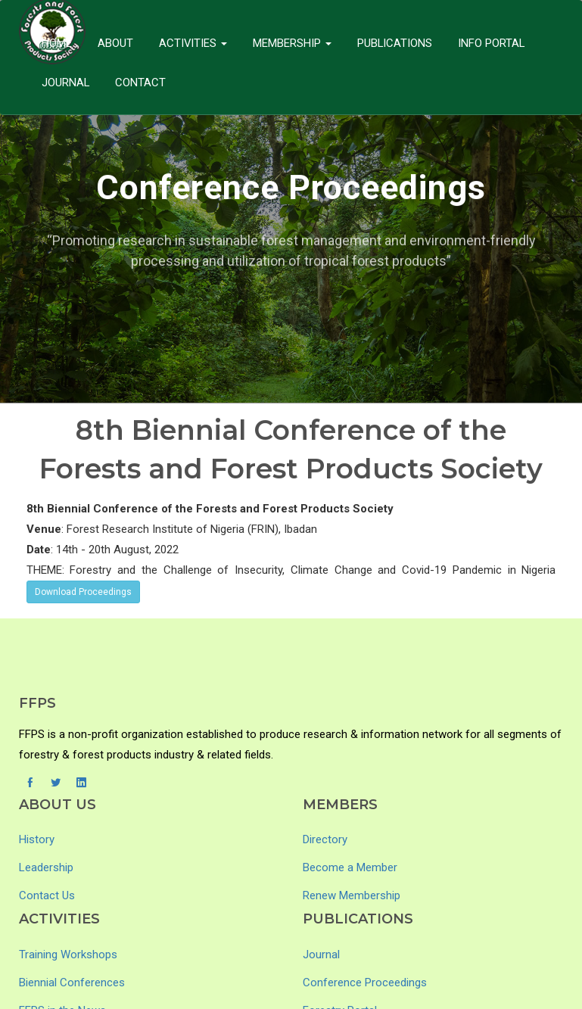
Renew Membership (351, 895)
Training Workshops (68, 954)
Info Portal (493, 43)
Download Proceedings (83, 592)
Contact (141, 82)
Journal (66, 82)
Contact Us (47, 895)
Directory (325, 839)
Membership (293, 43)
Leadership (46, 867)
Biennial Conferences (72, 982)
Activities (193, 43)
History (36, 839)
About (115, 43)
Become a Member (350, 867)
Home (57, 43)
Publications (396, 43)
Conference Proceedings (365, 982)
